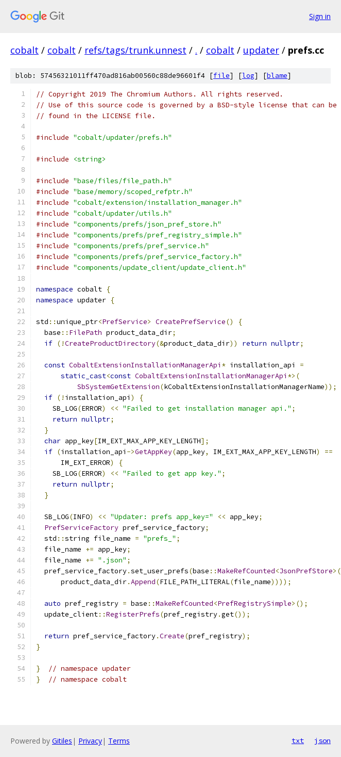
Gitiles (62, 741)
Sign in (320, 16)
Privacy (90, 741)
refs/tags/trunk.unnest (135, 50)
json (322, 740)
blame (277, 75)
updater (261, 50)
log (248, 75)
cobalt (24, 50)
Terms (119, 741)
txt (298, 740)
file (221, 75)
